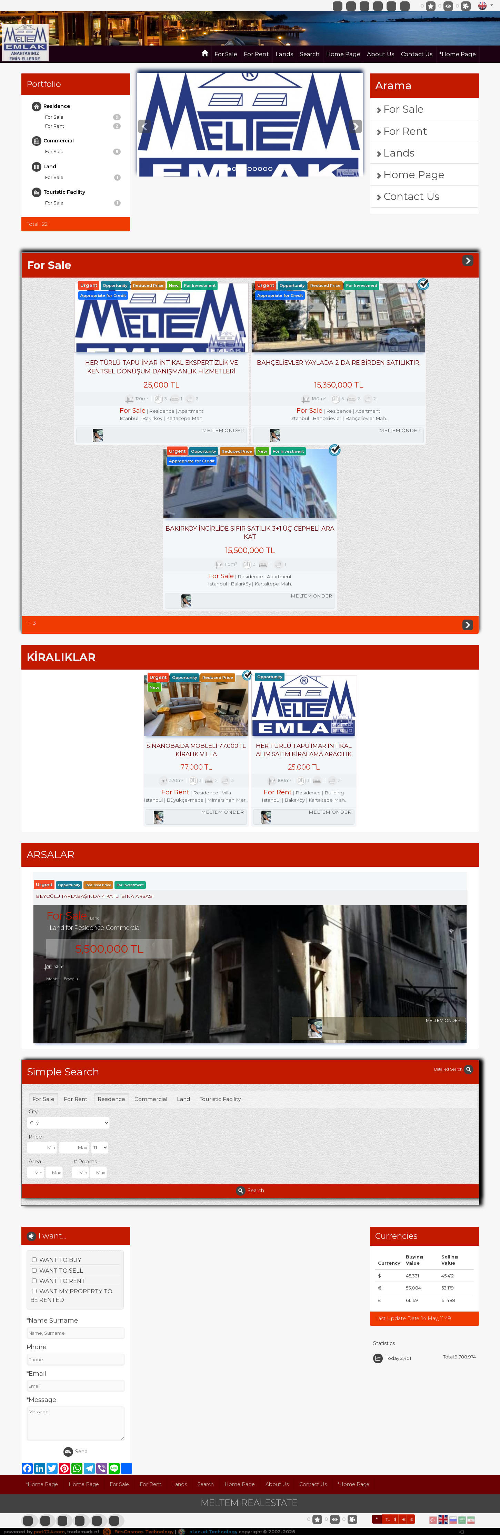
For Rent (256, 54)
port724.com (49, 1367)
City (33, 946)
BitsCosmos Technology (138, 1367)
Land (44, 167)
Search (310, 54)
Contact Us (417, 54)
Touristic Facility (59, 193)
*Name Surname (52, 1156)
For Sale (226, 54)
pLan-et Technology (208, 1367)
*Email (37, 1209)
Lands (284, 54)
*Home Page (457, 54)
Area (35, 996)
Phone (37, 1182)
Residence (51, 106)
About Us (380, 54)
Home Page (343, 54)
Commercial (53, 141)
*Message (42, 1235)
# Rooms (85, 996)
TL (388, 1354)
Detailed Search (453, 904)
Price (35, 971)
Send (75, 1287)
